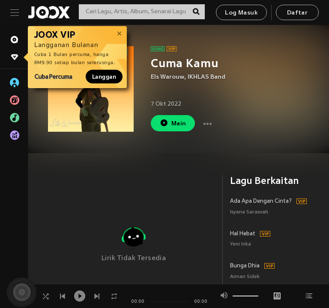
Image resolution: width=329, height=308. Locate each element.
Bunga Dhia (245, 266)
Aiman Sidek (245, 277)
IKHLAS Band (206, 77)
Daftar (297, 13)
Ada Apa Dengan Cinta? (261, 201)
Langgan (104, 76)
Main (173, 123)
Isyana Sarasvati (249, 212)
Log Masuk (241, 13)
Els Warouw (167, 77)
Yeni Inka (240, 244)
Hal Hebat (242, 234)
